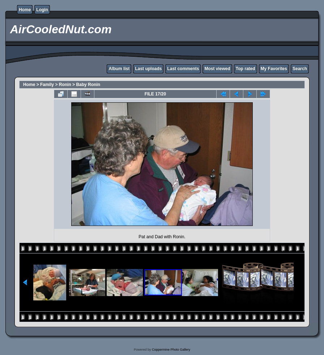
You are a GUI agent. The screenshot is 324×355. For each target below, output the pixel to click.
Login (42, 9)
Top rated (245, 68)
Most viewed (217, 68)
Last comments (183, 68)
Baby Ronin (88, 84)
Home (25, 9)
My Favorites (274, 68)
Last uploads (148, 68)
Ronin (65, 84)
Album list (118, 68)
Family (47, 84)
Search (300, 68)
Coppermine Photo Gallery (171, 349)
